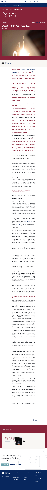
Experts (36, 475)
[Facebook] (40, 22)
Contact (36, 481)
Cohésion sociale (16, 474)
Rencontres (26, 478)
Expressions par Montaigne (9, 9)
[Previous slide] (6, 443)
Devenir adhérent (38, 478)
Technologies (5, 22)
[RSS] (20, 466)
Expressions (26, 476)
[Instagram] (18, 466)
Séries (25, 480)
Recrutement (37, 477)
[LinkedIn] (44, 22)
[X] (42, 22)
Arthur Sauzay (8, 63)
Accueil (3, 9)
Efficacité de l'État (16, 478)
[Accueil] (2, 1)
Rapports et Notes (27, 474)
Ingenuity (19, 226)
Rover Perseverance (28, 223)
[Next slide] (8, 443)
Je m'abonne (6, 466)
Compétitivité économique (17, 476)
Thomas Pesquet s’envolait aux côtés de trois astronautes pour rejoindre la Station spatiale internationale (23, 71)
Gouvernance (37, 474)
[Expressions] (9, 14)
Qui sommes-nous (38, 472)
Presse (36, 480)
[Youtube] (16, 466)
